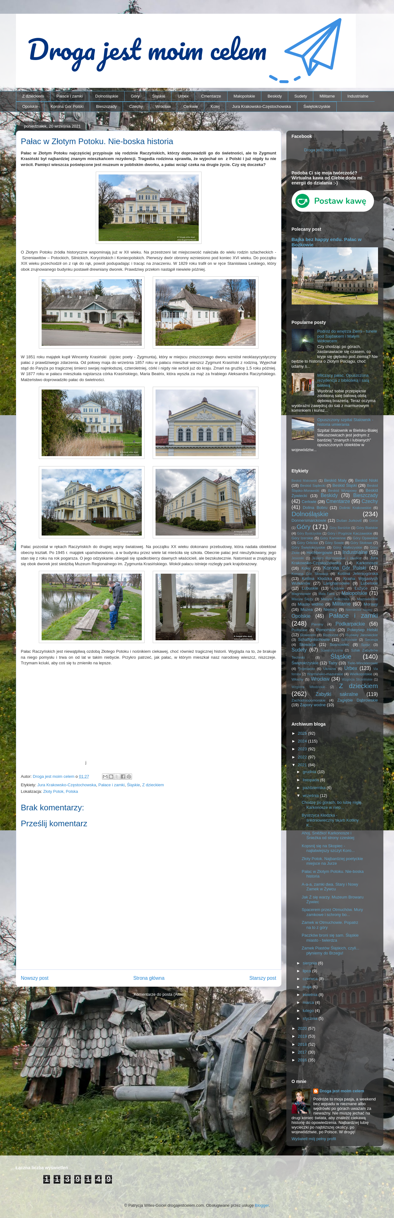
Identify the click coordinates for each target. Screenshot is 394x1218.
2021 (303, 765)
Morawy (371, 604)
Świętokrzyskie (317, 106)
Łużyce (361, 588)
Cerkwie (190, 106)
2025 (303, 733)
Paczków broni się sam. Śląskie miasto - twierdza (330, 938)
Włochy (298, 679)
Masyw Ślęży (303, 599)
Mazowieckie (367, 599)
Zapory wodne (312, 704)
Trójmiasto (306, 669)
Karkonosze (367, 563)
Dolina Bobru (315, 507)
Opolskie (30, 106)
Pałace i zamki (69, 96)
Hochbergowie (320, 552)
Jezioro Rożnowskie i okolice (336, 558)
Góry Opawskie (365, 538)
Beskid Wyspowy (342, 490)
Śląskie (158, 96)
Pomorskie (325, 629)
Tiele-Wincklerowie (362, 663)
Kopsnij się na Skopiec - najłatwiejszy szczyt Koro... (328, 848)
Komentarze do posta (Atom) (160, 994)
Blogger (262, 1205)
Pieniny (317, 624)
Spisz (365, 644)
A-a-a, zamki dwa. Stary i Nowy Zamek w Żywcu (330, 887)
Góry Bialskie (367, 528)
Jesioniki (298, 558)
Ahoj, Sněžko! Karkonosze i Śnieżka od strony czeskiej (328, 835)
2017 (303, 1052)
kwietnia (311, 994)
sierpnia (310, 963)
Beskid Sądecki (312, 485)
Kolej (215, 106)
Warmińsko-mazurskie (325, 674)
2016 (303, 1060)
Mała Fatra (327, 594)
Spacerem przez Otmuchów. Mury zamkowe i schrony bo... (332, 912)
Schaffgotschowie (314, 639)
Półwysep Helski (362, 629)
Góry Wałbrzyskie (347, 547)
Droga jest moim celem (325, 150)
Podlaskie (300, 630)
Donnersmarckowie (309, 520)
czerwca (311, 978)
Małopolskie (244, 96)
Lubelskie (369, 583)
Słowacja (307, 644)
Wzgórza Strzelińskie (357, 679)
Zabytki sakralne (336, 694)
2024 (303, 741)
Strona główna (149, 978)
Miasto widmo (311, 604)
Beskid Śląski (344, 485)
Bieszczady (106, 106)
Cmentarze (211, 96)
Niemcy (330, 609)
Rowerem (308, 635)
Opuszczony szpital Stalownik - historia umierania (345, 422)
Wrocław (163, 106)
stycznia (311, 1018)
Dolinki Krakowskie (355, 508)
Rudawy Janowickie (361, 635)
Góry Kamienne (333, 538)
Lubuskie (310, 588)
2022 (303, 757)
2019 (303, 1036)
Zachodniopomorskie (309, 700)
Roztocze (330, 635)
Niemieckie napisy (358, 610)
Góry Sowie (334, 543)
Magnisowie (301, 593)
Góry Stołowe (361, 543)
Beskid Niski (366, 480)
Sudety (300, 96)
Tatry (333, 663)
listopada (311, 780)
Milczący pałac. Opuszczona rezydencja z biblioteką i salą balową (343, 380)
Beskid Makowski (304, 480)
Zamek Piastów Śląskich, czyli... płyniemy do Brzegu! (330, 950)
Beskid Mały (335, 480)
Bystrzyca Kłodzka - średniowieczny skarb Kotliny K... (330, 820)
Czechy (136, 106)
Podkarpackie (350, 624)
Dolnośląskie (106, 96)
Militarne (327, 96)
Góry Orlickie (307, 543)
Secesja (371, 639)
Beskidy (275, 96)
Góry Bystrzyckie (309, 533)
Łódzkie (338, 588)
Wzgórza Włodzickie (308, 687)
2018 (303, 1044)
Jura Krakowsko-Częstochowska (261, 106)
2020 (303, 1028)
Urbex (183, 96)
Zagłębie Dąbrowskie (357, 700)
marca (309, 1002)
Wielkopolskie (361, 674)
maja (308, 986)
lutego (309, 1010)
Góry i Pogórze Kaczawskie (349, 533)
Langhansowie (337, 583)
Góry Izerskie (302, 538)
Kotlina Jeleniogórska (358, 573)
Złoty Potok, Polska (60, 791)
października (315, 787)
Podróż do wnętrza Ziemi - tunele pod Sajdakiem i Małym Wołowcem (347, 336)
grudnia (310, 771)
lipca (307, 971)
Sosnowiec (339, 644)
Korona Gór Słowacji (310, 573)
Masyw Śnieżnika (335, 599)
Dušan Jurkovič (349, 520)
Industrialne (357, 96)
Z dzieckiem (33, 96)
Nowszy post (35, 978)
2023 (303, 749)
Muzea (306, 609)
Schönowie (349, 640)
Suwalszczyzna (331, 650)
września (311, 795)
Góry (135, 96)
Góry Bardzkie (340, 528)
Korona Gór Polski (67, 106)
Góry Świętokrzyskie (308, 547)
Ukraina (329, 669)
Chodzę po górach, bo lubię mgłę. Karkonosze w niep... (332, 805)
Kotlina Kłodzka (317, 578)
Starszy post (262, 978)
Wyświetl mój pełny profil (314, 1138)
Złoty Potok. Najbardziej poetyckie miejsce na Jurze (332, 861)
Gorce (373, 520)
